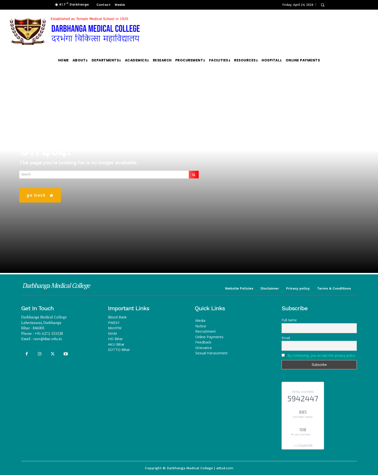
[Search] (194, 178)
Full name (289, 320)
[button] (322, 5)
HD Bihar (115, 338)
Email (286, 338)
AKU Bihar (116, 344)
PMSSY (114, 322)
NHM (112, 333)
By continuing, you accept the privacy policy (321, 355)
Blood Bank (117, 317)
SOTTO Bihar (119, 349)
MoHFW (115, 327)
